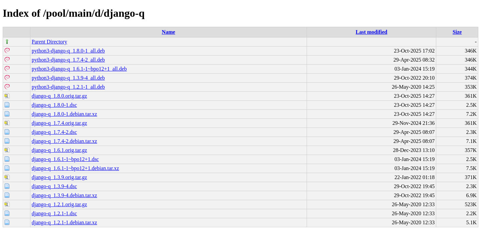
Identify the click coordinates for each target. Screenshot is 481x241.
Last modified (371, 32)
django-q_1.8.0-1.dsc (54, 105)
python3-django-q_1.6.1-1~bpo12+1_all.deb (79, 69)
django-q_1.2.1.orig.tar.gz (59, 204)
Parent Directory (49, 42)
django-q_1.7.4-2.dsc (54, 132)
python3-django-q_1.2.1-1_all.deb (68, 87)
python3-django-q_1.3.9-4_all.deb (68, 78)
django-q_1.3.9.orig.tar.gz (59, 177)
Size (457, 32)
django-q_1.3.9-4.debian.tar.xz (64, 195)
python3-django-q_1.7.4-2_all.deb (68, 60)
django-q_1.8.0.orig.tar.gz (59, 96)
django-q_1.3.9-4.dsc (54, 186)
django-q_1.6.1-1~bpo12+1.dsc (65, 159)
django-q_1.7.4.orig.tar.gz (59, 123)
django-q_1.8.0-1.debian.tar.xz (64, 114)
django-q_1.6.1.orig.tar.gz (59, 150)
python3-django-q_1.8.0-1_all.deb (68, 51)
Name (168, 32)
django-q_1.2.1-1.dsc (54, 213)
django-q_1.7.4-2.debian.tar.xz (64, 141)
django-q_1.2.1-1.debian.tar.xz (64, 222)
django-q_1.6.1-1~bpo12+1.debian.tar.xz (75, 168)
